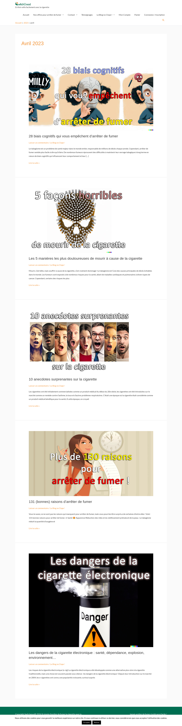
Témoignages (87, 16)
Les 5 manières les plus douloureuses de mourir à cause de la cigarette (89, 260)
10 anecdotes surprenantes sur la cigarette (65, 380)
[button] (163, 21)
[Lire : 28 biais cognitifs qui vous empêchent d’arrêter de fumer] (91, 98)
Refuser (96, 722)
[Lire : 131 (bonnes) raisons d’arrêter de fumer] (91, 464)
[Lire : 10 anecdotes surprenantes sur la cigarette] (79, 343)
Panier (137, 16)
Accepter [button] (86, 722)
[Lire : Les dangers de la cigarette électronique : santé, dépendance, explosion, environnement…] (91, 601)
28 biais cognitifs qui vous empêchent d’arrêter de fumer (76, 137)
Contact (71, 16)
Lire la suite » (34, 163)
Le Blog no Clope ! (104, 16)
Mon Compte (124, 16)
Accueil (26, 16)
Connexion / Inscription (154, 16)
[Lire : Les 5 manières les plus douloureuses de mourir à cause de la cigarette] (79, 221)
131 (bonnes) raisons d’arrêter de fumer (62, 502)
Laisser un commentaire (39, 144)
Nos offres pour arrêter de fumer (47, 16)
